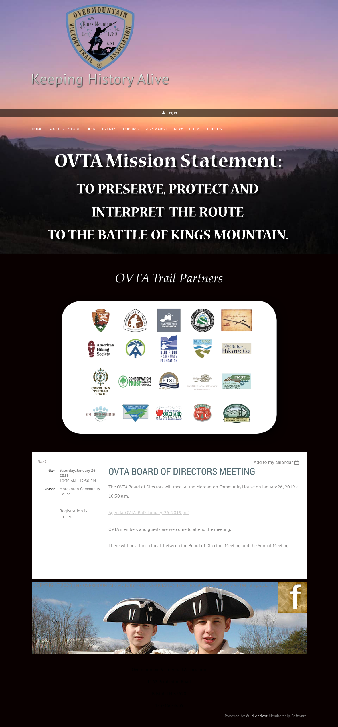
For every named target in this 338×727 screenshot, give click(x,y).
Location (49, 489)
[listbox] (277, 462)
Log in (172, 112)
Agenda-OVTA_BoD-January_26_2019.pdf (148, 512)
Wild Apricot (257, 715)
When (51, 470)
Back (41, 462)
